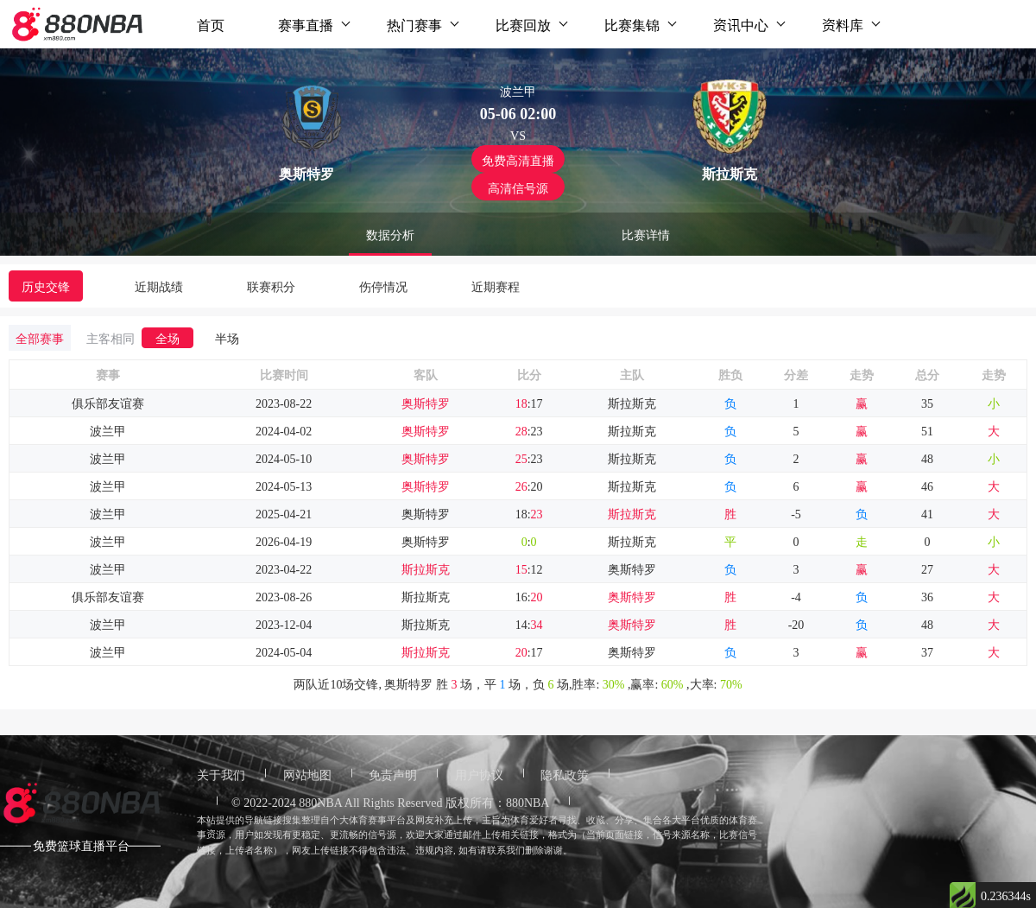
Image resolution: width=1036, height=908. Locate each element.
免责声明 (393, 774)
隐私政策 (564, 774)
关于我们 (221, 774)
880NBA (320, 801)
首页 (210, 24)
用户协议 (479, 774)
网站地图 (307, 774)
